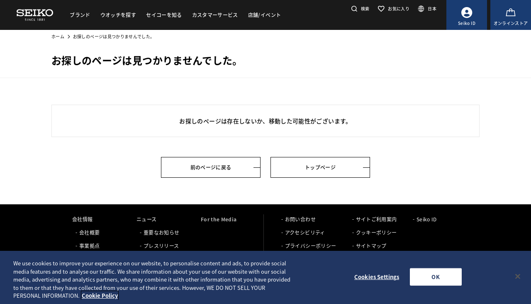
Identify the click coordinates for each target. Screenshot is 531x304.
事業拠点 (89, 245)
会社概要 (89, 232)
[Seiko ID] (466, 15)
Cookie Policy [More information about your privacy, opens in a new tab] (100, 295)
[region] (265, 277)
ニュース (146, 219)
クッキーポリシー (376, 232)
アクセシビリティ (305, 232)
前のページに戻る (210, 167)
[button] (359, 8)
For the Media (219, 219)
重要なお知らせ (161, 232)
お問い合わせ (300, 219)
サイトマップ (371, 245)
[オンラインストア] (510, 15)
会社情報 (82, 219)
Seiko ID (427, 219)
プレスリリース (161, 245)
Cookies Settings (376, 277)
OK (435, 277)
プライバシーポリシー (310, 245)
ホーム (57, 36)
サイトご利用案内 (376, 219)
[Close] (518, 276)
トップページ (320, 167)
